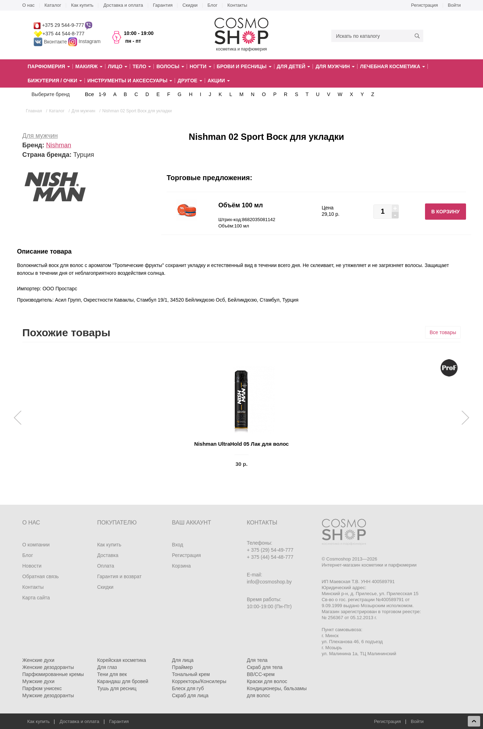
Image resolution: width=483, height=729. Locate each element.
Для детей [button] (293, 66)
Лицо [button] (117, 66)
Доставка (107, 555)
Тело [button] (142, 66)
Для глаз (107, 667)
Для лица (182, 660)
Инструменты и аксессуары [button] (129, 80)
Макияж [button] (89, 66)
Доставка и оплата (123, 5)
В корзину (445, 211)
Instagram (89, 42)
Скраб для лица (190, 695)
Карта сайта (36, 597)
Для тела (257, 660)
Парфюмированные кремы (53, 674)
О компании (36, 544)
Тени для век (112, 674)
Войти (454, 5)
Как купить (82, 5)
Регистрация (424, 5)
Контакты (237, 5)
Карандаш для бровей (123, 681)
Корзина (181, 566)
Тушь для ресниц (116, 688)
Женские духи (38, 660)
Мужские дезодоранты (48, 695)
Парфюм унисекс (42, 688)
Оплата (105, 566)
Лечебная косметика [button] (392, 66)
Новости (31, 566)
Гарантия (163, 5)
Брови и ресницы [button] (244, 66)
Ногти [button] (200, 66)
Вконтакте (51, 42)
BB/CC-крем (261, 674)
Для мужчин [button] (335, 66)
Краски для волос (267, 681)
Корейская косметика (121, 660)
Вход (177, 544)
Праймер (182, 667)
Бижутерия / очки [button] (55, 80)
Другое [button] (190, 80)
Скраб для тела (265, 667)
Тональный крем (191, 674)
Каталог (53, 5)
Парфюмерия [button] (49, 66)
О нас (28, 5)
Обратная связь (40, 576)
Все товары (443, 332)
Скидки (190, 5)
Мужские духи (38, 681)
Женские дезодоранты (48, 667)
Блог (212, 5)
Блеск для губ (188, 688)
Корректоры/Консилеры (199, 681)
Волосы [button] (170, 66)
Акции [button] (219, 80)
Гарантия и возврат (119, 576)
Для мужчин (40, 135)
